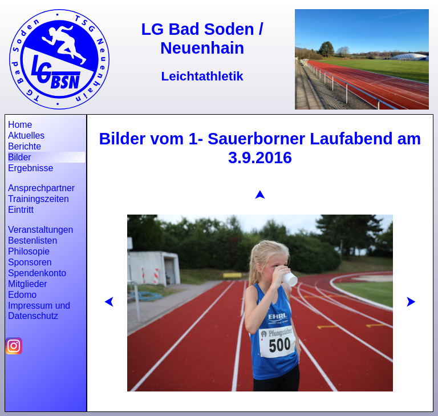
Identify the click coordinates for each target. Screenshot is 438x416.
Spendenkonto (37, 273)
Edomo (22, 295)
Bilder (19, 157)
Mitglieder (27, 284)
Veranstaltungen (40, 230)
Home (20, 125)
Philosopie (29, 251)
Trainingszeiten (38, 199)
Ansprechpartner (41, 188)
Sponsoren (30, 262)
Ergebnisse (30, 168)
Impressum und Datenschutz (39, 311)
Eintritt (21, 210)
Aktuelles (26, 135)
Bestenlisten (32, 240)
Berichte (24, 146)
